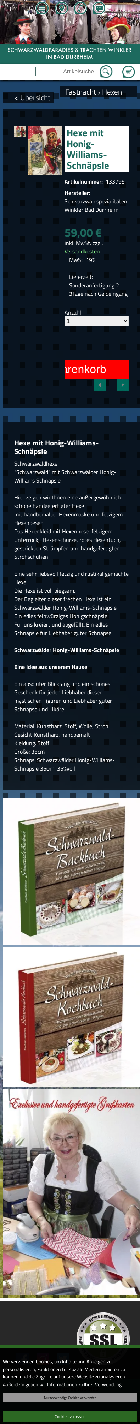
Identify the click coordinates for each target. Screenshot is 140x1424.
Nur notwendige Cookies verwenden (70, 1397)
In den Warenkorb (61, 369)
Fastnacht (80, 91)
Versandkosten (82, 251)
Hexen (112, 91)
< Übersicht (32, 97)
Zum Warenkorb (128, 68)
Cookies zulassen (70, 1416)
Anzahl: (73, 312)
